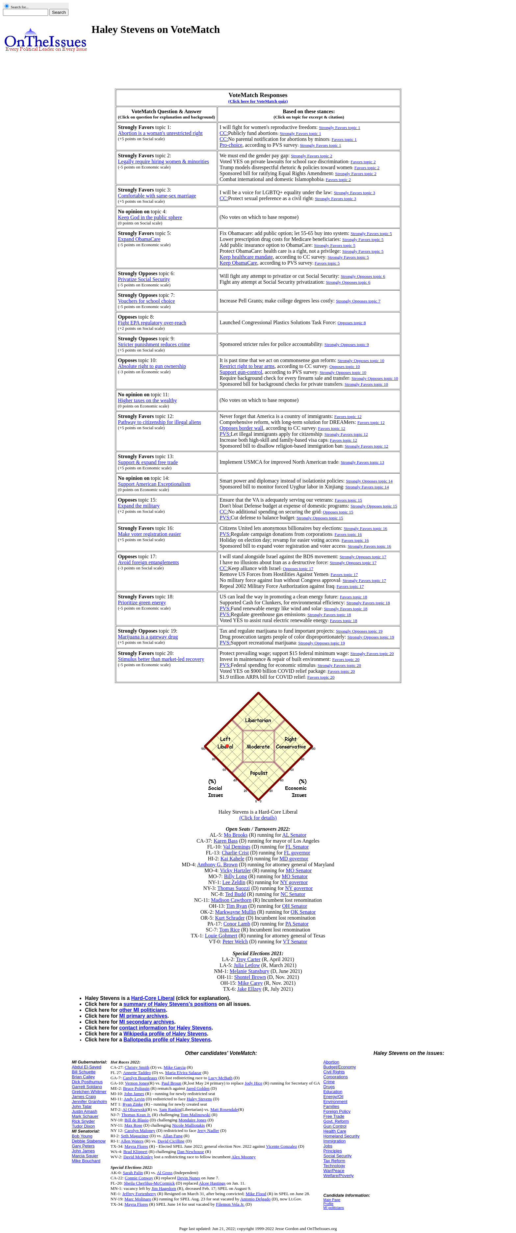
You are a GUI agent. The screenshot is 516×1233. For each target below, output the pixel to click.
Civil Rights (334, 1071)
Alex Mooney (243, 1156)
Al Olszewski (134, 1109)
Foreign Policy (336, 1111)
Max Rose (133, 1125)
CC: (223, 133)
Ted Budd (235, 894)
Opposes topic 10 (344, 366)
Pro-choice (230, 145)
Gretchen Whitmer (89, 1091)
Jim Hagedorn (163, 1188)
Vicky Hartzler (235, 870)
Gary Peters (83, 1145)
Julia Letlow (247, 965)
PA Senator (297, 924)
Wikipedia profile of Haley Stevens (165, 1033)
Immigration (334, 1141)
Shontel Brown (250, 977)
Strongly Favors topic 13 (362, 462)
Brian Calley (83, 1076)
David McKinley (138, 1156)
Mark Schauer (85, 1116)
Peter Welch (235, 941)
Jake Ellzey (249, 989)
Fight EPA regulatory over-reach (152, 323)
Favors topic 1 (344, 139)
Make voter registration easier (149, 534)
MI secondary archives (146, 1022)
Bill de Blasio (136, 1119)
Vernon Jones (136, 1083)
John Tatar (81, 1106)
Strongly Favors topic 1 (300, 133)
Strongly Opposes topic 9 (346, 344)
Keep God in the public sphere (150, 217)
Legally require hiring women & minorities (163, 161)
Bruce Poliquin (136, 1088)
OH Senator (294, 906)
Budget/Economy (339, 1066)
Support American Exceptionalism (154, 484)
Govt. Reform (336, 1121)
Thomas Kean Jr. (136, 1114)
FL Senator (297, 847)
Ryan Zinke (133, 1104)
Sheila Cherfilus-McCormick (149, 1183)
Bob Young (82, 1136)
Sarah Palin (133, 1172)
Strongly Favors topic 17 (364, 580)
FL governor (297, 852)
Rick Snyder (83, 1121)
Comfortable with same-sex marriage (157, 195)
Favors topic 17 (344, 574)
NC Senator (292, 894)
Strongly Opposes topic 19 (321, 643)
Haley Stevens (199, 1098)
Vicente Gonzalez (281, 1146)
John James (83, 1150)
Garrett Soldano (87, 1086)
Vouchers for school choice (146, 301)
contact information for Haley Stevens (165, 1028)
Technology (334, 1165)
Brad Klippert (135, 1151)
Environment (335, 1101)
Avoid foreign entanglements (148, 562)
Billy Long (235, 876)
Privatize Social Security (144, 279)
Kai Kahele (232, 858)
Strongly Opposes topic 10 (343, 372)
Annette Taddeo (137, 1072)
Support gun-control (240, 372)
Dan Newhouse (190, 1151)
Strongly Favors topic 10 (366, 384)
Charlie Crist (235, 852)
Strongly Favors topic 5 (348, 257)
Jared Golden (198, 1088)
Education (333, 1091)
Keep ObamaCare (238, 263)
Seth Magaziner (134, 1135)
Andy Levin (134, 1098)
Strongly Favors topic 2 (355, 173)
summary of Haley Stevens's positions (170, 1004)
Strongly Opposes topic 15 (320, 517)
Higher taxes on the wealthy (147, 400)
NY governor (294, 882)
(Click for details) (258, 818)
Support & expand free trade (148, 462)
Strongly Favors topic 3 (335, 198)
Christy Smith (137, 1067)
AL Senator (294, 835)
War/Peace (334, 1170)
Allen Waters (132, 1141)
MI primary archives (143, 1016)
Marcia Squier (85, 1155)
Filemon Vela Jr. (230, 1204)
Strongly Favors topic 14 (367, 487)
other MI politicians (142, 1010)
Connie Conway (139, 1177)
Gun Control (335, 1126)
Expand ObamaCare (139, 239)
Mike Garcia (175, 1067)
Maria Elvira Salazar (183, 1072)
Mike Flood (255, 1193)
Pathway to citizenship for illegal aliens (159, 422)
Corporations (335, 1076)
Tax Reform (334, 1160)
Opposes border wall (241, 428)
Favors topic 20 (341, 671)
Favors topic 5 (327, 263)
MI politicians (333, 1208)
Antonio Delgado (255, 1198)
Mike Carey (250, 983)
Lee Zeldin (233, 882)
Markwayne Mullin (235, 912)
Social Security (337, 1155)
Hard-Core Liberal (153, 998)
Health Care (334, 1131)
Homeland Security (341, 1136)
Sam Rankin (170, 1109)
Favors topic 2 (362, 161)
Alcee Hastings (212, 1183)
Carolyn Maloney (139, 1130)
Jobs (327, 1145)
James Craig (84, 1096)
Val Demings (236, 847)
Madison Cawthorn (231, 900)
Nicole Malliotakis (188, 1125)
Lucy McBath (220, 1077)
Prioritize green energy (142, 602)
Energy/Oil (333, 1096)
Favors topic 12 (331, 428)
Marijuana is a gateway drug (148, 637)
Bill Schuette (83, 1071)
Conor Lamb (236, 924)
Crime (329, 1081)
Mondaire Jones (192, 1119)
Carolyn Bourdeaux (140, 1077)
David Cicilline (171, 1141)
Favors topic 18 (343, 620)
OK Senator (303, 912)
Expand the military (139, 506)
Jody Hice (254, 1083)
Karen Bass (226, 841)
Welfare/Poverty (338, 1175)
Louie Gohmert (221, 935)
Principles (332, 1150)
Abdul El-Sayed (86, 1066)
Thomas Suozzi (233, 888)
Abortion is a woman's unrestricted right (160, 133)
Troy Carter (248, 959)
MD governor (293, 858)
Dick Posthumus (87, 1081)
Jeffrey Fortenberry (139, 1193)
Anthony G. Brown (217, 864)
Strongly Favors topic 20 (339, 665)
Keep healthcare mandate (246, 257)
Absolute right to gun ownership (152, 366)
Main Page (332, 1200)
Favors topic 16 (348, 534)
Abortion (331, 1062)
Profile (328, 1204)
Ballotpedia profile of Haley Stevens (167, 1039)
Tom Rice (229, 929)
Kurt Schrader (230, 918)
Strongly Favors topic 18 (345, 608)
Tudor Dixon (83, 1126)
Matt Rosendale (224, 1109)
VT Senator (295, 941)
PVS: (225, 434)
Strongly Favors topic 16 (369, 546)
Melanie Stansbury (249, 971)
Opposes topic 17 (298, 568)
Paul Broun (171, 1083)
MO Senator (299, 870)
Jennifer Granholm (89, 1101)
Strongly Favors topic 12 (346, 434)
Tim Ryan (236, 906)
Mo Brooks (235, 835)
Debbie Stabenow (89, 1141)
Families (331, 1106)
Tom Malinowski (195, 1114)
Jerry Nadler (208, 1130)
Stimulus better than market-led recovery (161, 659)
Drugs (329, 1086)
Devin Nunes (188, 1177)
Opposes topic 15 (338, 512)
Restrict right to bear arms (246, 366)
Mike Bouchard (86, 1160)
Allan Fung (172, 1135)
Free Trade (334, 1116)
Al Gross (164, 1172)
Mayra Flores (136, 1146)
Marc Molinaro (137, 1198)
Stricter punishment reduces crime (154, 344)
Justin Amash (84, 1111)
